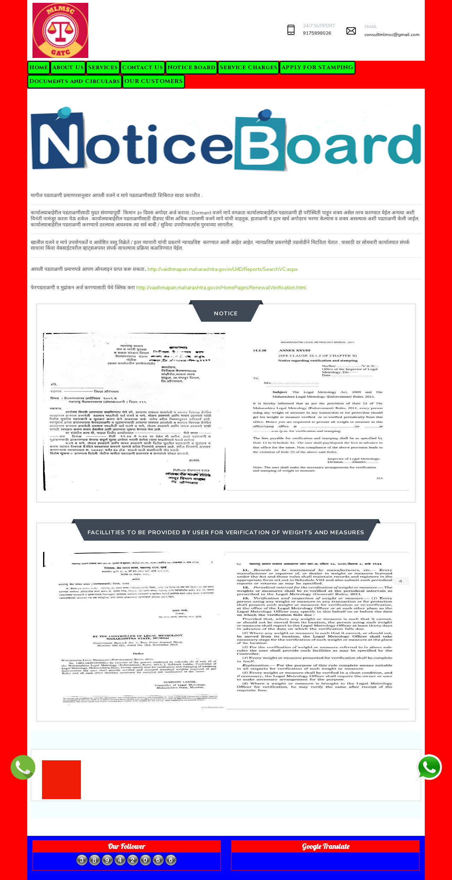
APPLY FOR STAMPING (317, 67)
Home (38, 67)
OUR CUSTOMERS (153, 81)
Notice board (191, 67)
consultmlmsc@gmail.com (392, 34)
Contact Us (142, 67)
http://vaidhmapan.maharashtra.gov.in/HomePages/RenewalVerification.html (221, 287)
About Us (68, 67)
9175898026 (317, 33)
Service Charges (248, 67)
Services (103, 67)
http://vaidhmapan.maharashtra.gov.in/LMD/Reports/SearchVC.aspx (222, 269)
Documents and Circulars (74, 81)
